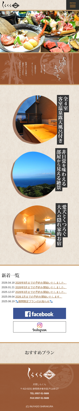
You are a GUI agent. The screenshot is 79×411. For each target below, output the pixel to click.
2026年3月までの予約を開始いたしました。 (41, 291)
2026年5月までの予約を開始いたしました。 (41, 287)
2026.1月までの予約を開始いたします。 (38, 296)
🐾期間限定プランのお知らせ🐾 (34, 301)
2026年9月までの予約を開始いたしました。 (41, 282)
